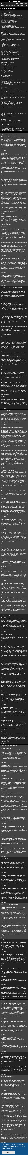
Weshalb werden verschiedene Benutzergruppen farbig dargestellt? (13, 82)
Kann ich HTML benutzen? (5, 64)
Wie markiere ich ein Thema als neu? (7, 59)
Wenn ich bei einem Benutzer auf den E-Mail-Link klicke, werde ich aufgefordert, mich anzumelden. (13, 40)
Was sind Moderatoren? (5, 77)
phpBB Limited (4, 348)
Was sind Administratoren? (5, 76)
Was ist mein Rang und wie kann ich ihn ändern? (10, 38)
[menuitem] (3, 3)
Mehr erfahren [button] (10, 1148)
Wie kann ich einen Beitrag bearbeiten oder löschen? (10, 45)
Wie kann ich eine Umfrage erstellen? (7, 47)
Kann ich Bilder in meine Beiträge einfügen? (9, 66)
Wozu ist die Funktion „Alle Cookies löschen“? (9, 22)
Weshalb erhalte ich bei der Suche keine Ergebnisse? (10, 103)
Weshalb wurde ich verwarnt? (6, 53)
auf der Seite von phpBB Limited (7, 1086)
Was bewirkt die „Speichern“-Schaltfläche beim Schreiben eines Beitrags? (12, 56)
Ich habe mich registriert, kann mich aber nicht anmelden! (11, 15)
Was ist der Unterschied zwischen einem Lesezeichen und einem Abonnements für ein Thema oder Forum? (12, 112)
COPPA (15, 194)
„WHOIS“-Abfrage (16, 1110)
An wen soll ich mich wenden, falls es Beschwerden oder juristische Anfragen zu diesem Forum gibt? (13, 129)
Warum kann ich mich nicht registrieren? (8, 14)
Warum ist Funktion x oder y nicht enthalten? (9, 127)
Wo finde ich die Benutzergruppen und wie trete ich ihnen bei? (12, 80)
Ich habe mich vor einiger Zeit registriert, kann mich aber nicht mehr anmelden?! (13, 18)
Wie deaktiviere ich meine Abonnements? (8, 116)
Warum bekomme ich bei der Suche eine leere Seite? (10, 104)
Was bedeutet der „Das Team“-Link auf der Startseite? (10, 84)
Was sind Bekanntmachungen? (6, 69)
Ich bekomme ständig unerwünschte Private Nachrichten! (11, 89)
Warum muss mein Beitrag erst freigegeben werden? (10, 58)
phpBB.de (12, 348)
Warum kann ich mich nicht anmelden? (8, 16)
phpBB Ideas (7, 1097)
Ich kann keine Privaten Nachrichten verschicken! (10, 88)
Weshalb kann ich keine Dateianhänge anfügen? (9, 52)
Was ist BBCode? (4, 63)
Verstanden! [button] (8, 1152)
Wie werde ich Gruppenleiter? (6, 81)
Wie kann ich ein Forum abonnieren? (7, 115)
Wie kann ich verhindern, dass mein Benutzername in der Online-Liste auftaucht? (13, 28)
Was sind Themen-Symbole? (6, 72)
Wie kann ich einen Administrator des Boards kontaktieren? (11, 130)
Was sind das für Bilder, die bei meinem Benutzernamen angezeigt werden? (13, 35)
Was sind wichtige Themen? (6, 70)
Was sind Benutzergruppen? (6, 78)
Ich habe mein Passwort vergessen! (7, 20)
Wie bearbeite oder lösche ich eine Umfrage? (9, 50)
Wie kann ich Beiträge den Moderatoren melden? (10, 54)
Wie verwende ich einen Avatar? (6, 36)
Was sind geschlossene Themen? (7, 71)
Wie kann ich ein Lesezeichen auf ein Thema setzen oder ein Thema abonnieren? (13, 114)
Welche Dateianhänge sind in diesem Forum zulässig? (11, 120)
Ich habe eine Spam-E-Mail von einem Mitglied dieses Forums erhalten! (14, 91)
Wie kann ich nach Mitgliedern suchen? (8, 105)
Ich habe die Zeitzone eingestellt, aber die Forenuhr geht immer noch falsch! (13, 32)
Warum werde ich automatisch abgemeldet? (9, 21)
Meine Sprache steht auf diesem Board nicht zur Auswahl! (11, 33)
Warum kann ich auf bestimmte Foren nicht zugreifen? (10, 51)
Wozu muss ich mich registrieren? (7, 12)
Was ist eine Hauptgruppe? (6, 83)
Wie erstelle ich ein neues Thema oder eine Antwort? (10, 44)
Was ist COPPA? (4, 13)
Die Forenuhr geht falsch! (5, 29)
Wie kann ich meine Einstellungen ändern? (8, 26)
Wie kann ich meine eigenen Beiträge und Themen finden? (11, 107)
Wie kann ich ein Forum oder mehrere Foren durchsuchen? (11, 102)
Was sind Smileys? (4, 65)
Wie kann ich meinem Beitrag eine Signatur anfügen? (10, 46)
